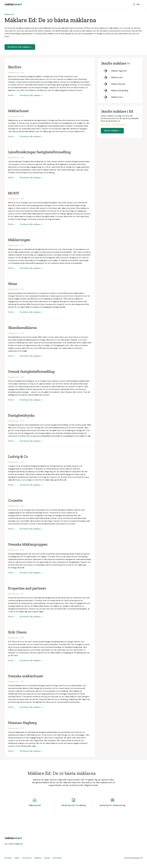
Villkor (17, 858)
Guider (47, 858)
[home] (13, 4)
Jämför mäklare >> (112, 130)
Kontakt (8, 858)
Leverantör (27, 858)
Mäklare (38, 858)
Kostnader (57, 858)
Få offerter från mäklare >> (20, 47)
